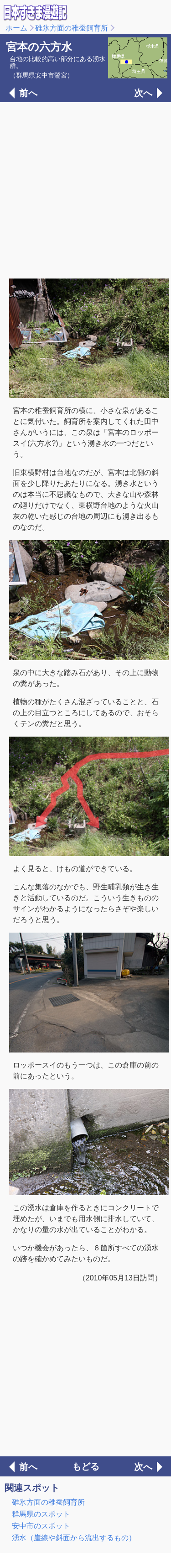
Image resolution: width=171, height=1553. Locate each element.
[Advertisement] (85, 189)
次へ (143, 93)
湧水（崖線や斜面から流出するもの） (74, 1538)
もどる (85, 1466)
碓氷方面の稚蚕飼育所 (71, 28)
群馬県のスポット (41, 1514)
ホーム (16, 28)
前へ (28, 93)
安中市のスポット (41, 1526)
